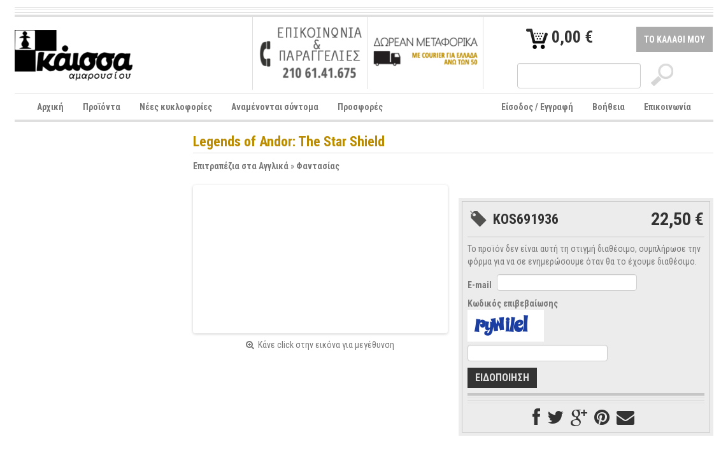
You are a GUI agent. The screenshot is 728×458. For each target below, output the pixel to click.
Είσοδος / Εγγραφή (537, 107)
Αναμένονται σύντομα (274, 107)
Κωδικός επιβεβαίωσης (512, 303)
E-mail (479, 285)
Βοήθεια (608, 107)
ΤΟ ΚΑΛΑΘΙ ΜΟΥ (674, 39)
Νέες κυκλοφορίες (175, 107)
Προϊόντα (101, 107)
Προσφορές (360, 107)
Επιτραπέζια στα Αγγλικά (241, 166)
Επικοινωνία (667, 107)
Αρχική (50, 107)
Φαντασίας (317, 166)
